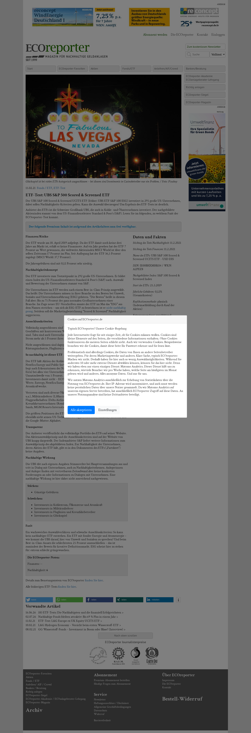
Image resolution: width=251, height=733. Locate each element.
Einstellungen (107, 410)
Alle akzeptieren (81, 410)
